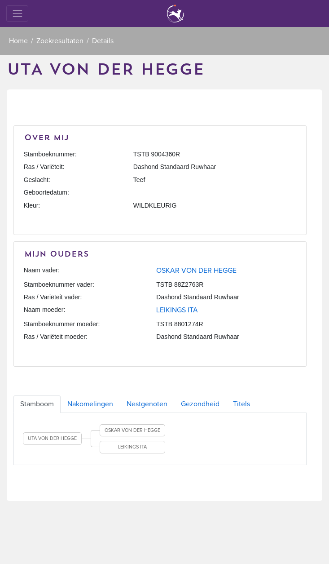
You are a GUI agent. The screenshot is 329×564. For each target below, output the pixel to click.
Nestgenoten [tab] (147, 404)
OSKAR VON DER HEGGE (196, 270)
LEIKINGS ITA (177, 310)
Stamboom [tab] (37, 404)
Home (18, 40)
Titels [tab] (241, 404)
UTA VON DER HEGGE (52, 438)
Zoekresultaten (59, 40)
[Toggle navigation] (17, 13)
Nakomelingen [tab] (90, 404)
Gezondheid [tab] (200, 404)
